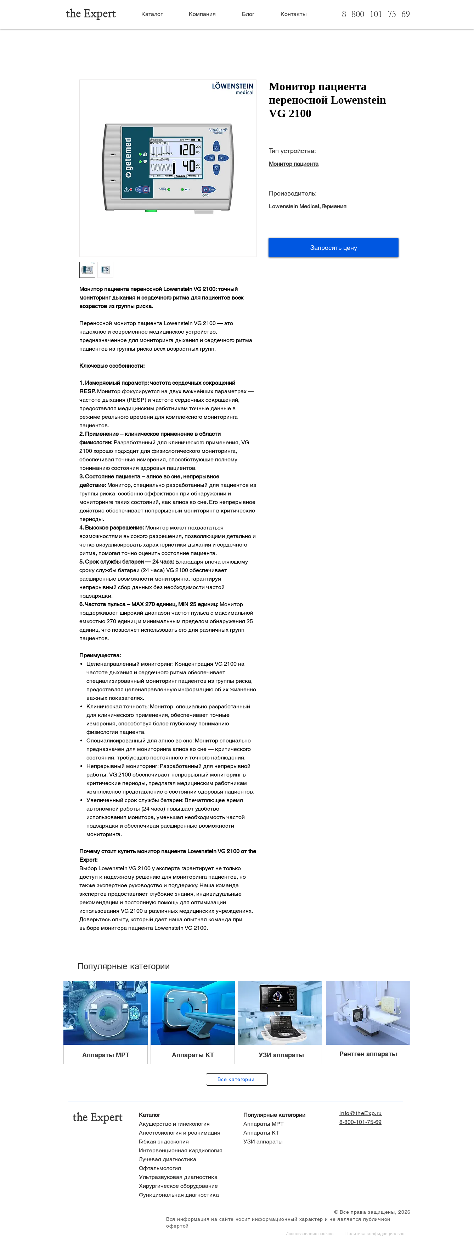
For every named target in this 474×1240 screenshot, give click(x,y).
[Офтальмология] (185, 1168)
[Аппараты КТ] (289, 1133)
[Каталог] (185, 1115)
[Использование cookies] (310, 1234)
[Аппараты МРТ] (289, 1124)
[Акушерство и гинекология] (185, 1124)
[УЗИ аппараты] (289, 1141)
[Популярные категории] (289, 1115)
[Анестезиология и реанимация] (185, 1133)
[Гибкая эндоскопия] (185, 1141)
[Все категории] (237, 1079)
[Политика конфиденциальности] (377, 1234)
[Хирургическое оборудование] (185, 1186)
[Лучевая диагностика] (185, 1159)
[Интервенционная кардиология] (185, 1150)
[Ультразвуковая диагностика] (185, 1177)
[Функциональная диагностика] (185, 1195)
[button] (334, 247)
